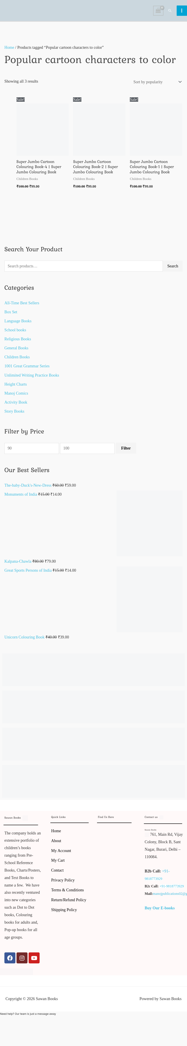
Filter (126, 451)
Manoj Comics (16, 396)
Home (9, 50)
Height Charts (15, 387)
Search (172, 268)
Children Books (17, 360)
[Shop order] (156, 84)
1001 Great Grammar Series (27, 369)
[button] (170, 12)
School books (15, 333)
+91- (166, 874)
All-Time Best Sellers (21, 306)
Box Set (10, 315)
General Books (16, 351)
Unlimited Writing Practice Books (31, 378)
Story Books (14, 414)
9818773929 (153, 881)
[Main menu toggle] (182, 12)
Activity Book (15, 405)
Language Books (17, 324)
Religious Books (17, 342)
